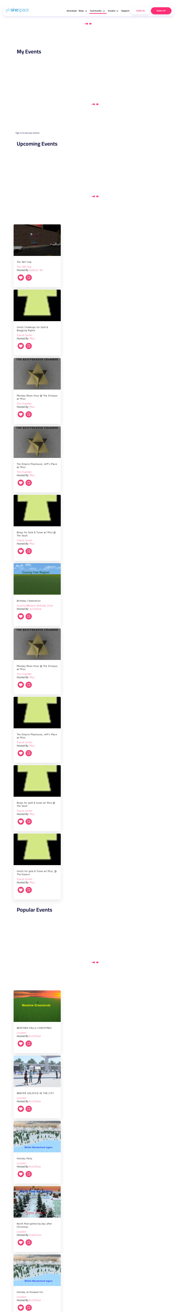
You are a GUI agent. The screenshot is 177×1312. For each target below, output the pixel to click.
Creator (113, 11)
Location (21, 1033)
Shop (83, 11)
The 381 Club (24, 267)
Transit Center (25, 335)
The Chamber (24, 403)
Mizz (32, 338)
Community (98, 11)
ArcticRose (36, 609)
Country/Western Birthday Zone (35, 605)
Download (72, 11)
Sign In (140, 11)
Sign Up (161, 11)
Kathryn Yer (36, 270)
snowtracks (35, 1235)
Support (125, 11)
